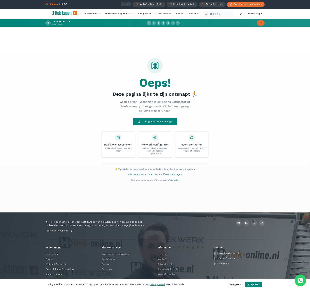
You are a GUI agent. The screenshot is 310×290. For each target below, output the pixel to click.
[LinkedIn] (239, 223)
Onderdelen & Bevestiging (59, 269)
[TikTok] (262, 223)
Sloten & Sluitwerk (55, 264)
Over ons (193, 13)
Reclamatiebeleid (167, 269)
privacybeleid (157, 284)
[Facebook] (246, 223)
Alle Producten (53, 274)
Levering (162, 254)
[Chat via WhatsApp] (300, 280)
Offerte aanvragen (171, 174)
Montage (162, 259)
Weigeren (235, 284)
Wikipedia (174, 180)
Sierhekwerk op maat (118, 13)
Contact (179, 13)
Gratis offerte (163, 13)
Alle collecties (136, 174)
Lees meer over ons (58, 230)
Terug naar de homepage (155, 121)
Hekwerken (51, 254)
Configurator (143, 13)
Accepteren (253, 284)
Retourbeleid (165, 264)
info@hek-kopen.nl (226, 253)
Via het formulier (225, 258)
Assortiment (92, 13)
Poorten (49, 259)
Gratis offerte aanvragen (115, 254)
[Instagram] (254, 223)
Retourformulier (167, 274)
